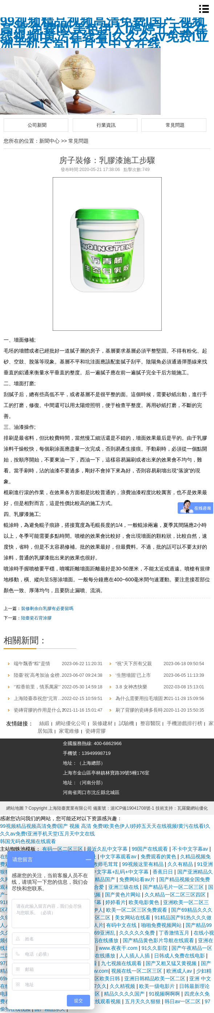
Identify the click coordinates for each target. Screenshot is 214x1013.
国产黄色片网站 (123, 895)
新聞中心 (49, 141)
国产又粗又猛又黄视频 (172, 963)
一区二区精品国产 (95, 879)
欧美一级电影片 (157, 986)
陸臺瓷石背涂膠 (36, 618)
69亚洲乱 (105, 933)
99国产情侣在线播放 (96, 940)
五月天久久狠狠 (143, 1001)
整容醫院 (150, 723)
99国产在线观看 (150, 849)
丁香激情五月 (175, 933)
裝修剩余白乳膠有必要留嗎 (47, 608)
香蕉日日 (163, 872)
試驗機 (126, 723)
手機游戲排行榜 (184, 723)
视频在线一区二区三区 (137, 971)
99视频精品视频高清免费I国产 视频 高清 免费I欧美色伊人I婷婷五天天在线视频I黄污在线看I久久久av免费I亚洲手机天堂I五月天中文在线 (104, 33)
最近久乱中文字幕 (108, 849)
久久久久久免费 (137, 933)
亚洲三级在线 (124, 887)
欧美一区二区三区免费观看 (137, 910)
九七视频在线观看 (122, 963)
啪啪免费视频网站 (162, 925)
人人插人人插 (135, 956)
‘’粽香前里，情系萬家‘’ (37, 686)
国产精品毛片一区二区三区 (174, 887)
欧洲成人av (180, 971)
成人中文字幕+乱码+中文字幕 (115, 872)
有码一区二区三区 (63, 849)
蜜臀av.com (95, 971)
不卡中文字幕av (191, 849)
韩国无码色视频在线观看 (28, 841)
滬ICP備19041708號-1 (132, 808)
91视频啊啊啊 (165, 994)
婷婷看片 (115, 902)
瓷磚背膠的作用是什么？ (40, 710)
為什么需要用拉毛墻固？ (141, 698)
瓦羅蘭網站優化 (192, 808)
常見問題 (175, 125)
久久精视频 (123, 986)
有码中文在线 (122, 925)
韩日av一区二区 (183, 1001)
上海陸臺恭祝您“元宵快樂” (41, 698)
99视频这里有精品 (143, 864)
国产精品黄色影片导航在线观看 (159, 940)
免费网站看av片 (138, 879)
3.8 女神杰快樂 (131, 686)
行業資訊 (106, 125)
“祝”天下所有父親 (134, 663)
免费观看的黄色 (159, 856)
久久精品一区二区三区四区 (176, 895)
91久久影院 (155, 948)
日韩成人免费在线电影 (180, 956)
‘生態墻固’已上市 (133, 675)
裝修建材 (102, 723)
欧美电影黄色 (145, 902)
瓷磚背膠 (95, 731)
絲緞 (44, 723)
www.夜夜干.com (119, 948)
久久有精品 (180, 864)
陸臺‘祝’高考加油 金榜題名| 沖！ (47, 675)
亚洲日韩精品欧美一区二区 (155, 978)
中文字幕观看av (119, 856)
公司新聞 (37, 125)
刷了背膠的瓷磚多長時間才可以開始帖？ (158, 710)
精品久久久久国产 (125, 994)
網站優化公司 (71, 723)
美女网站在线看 (133, 917)
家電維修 (69, 731)
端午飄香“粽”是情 (32, 663)
